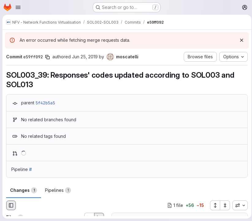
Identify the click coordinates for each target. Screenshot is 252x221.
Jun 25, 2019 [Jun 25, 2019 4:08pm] (85, 56)
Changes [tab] (23, 190)
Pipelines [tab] (58, 190)
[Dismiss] (239, 40)
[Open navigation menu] (18, 7)
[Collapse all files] (223, 205)
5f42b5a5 (45, 103)
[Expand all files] (213, 205)
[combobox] (238, 205)
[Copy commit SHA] (47, 57)
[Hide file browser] (11, 205)
